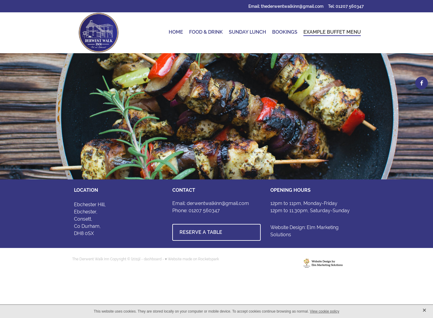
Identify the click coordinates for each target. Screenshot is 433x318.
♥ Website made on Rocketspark (192, 259)
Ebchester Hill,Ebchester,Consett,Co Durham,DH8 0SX (90, 219)
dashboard (152, 259)
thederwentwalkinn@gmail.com (292, 6)
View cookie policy (324, 311)
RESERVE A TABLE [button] (201, 232)
